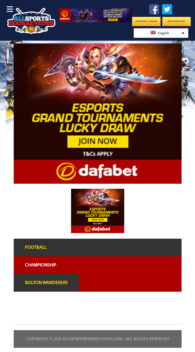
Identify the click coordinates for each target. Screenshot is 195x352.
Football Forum (146, 21)
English (167, 33)
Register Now (176, 21)
